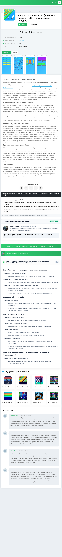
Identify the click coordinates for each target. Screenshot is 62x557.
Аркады (21, 40)
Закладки (33, 24)
